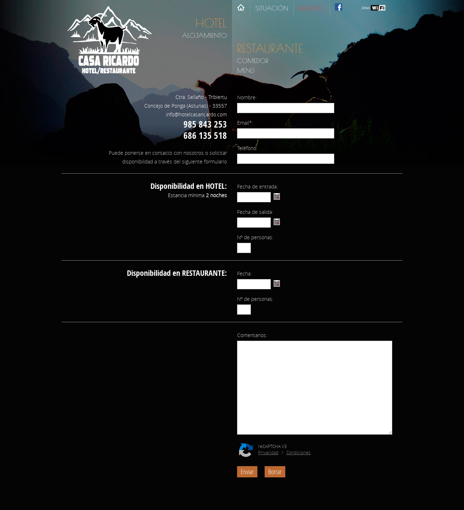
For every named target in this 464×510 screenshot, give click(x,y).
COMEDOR (252, 61)
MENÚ (245, 70)
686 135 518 (205, 135)
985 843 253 (205, 124)
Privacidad (268, 452)
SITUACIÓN (271, 8)
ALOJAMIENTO (204, 35)
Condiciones (298, 452)
